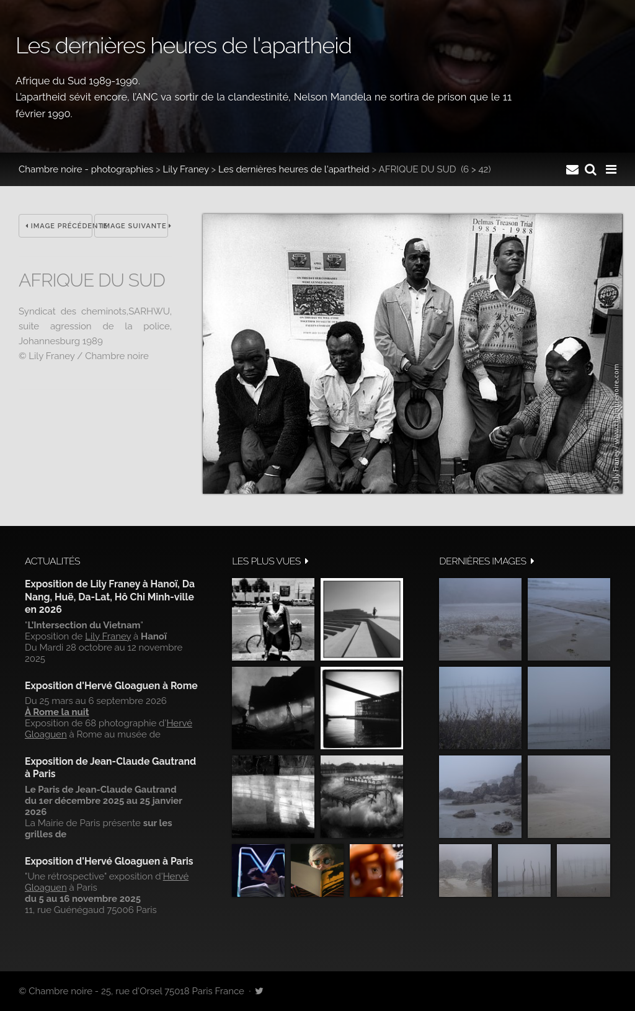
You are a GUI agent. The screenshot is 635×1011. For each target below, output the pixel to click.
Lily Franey (186, 169)
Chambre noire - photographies (86, 169)
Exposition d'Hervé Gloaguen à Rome (111, 686)
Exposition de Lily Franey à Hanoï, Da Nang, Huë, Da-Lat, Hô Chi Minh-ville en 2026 (110, 596)
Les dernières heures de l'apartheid (294, 169)
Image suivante (134, 226)
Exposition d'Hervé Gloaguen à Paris (109, 861)
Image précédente (58, 226)
